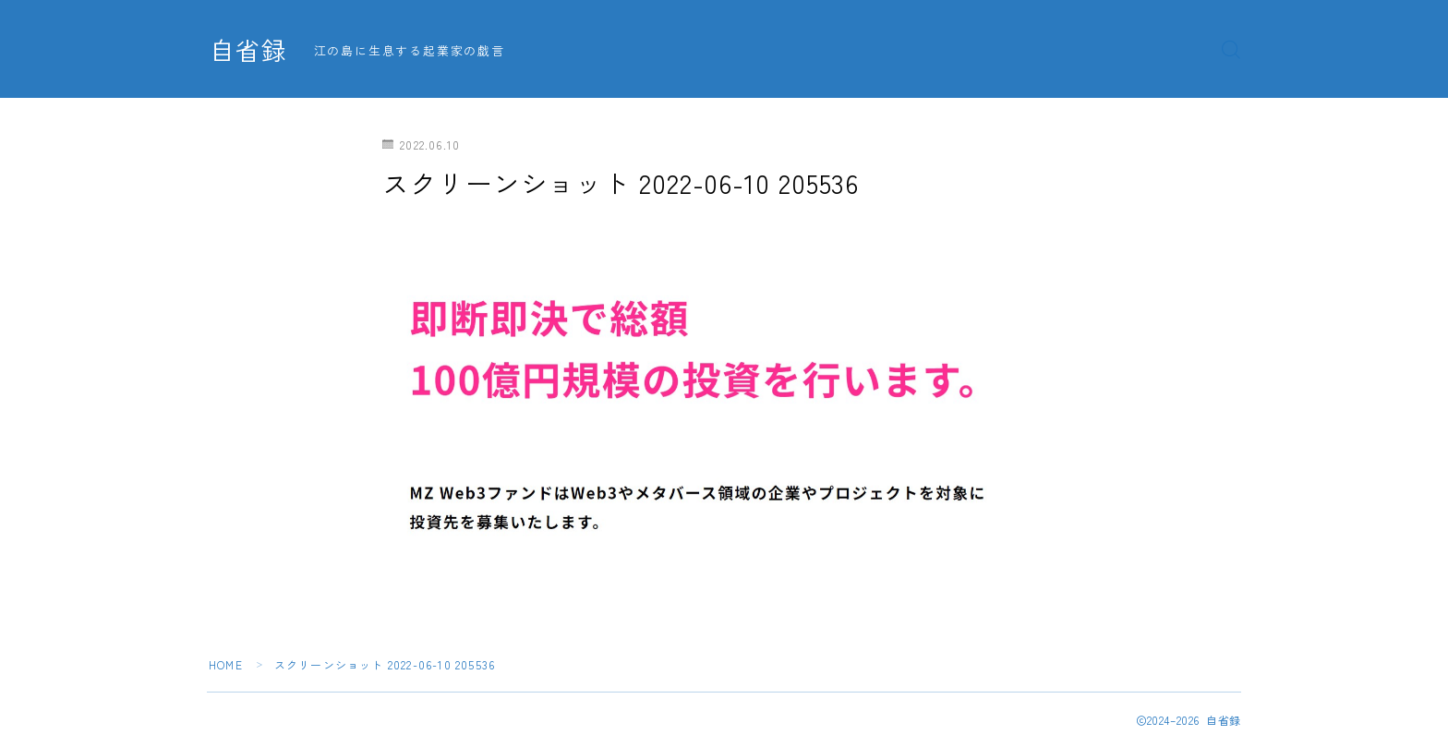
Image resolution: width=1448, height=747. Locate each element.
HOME (226, 664)
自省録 (248, 50)
